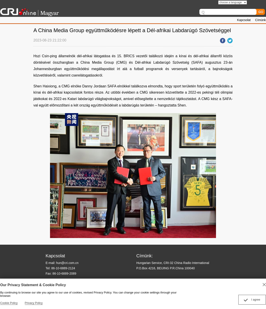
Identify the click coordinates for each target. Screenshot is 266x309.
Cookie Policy (9, 303)
